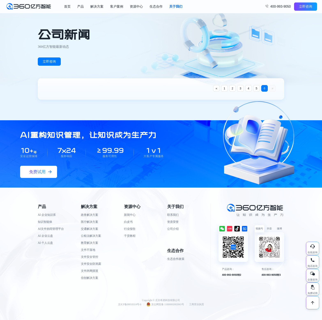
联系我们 (173, 214)
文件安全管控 (89, 256)
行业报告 (130, 228)
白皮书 (128, 221)
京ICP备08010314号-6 (129, 304)
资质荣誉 (173, 221)
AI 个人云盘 (45, 242)
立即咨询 (305, 6)
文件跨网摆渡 (89, 270)
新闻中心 (130, 214)
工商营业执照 (196, 304)
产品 (80, 6)
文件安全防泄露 (91, 263)
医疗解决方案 (89, 221)
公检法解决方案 (91, 235)
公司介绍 (173, 228)
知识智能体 (45, 221)
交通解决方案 (89, 228)
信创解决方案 (89, 277)
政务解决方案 (89, 214)
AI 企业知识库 (47, 214)
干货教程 (130, 235)
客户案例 (116, 6)
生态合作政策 (175, 258)
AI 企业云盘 (45, 235)
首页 (67, 6)
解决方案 (97, 6)
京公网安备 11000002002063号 (165, 304)
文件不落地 (88, 249)
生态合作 (156, 6)
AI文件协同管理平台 (51, 228)
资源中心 (136, 6)
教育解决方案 (89, 242)
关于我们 (175, 6)
